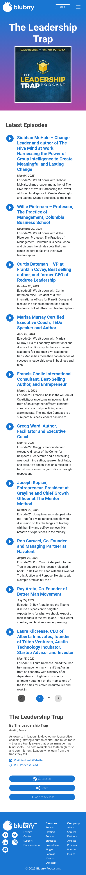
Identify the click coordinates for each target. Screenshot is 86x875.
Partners (72, 836)
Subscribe (42, 779)
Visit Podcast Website (25, 760)
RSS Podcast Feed (23, 765)
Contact (28, 836)
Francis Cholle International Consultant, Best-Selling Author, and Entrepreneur (44, 379)
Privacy (28, 831)
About (70, 827)
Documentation (32, 845)
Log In (62, 7)
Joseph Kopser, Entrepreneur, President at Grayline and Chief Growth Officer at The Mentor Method (43, 493)
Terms (27, 827)
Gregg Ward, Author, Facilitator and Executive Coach (41, 431)
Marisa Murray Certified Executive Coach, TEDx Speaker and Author (40, 322)
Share (42, 788)
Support (28, 840)
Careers (71, 831)
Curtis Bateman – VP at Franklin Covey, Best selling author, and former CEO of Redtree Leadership (44, 272)
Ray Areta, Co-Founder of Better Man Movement (42, 591)
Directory (51, 862)
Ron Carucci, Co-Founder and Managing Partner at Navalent (42, 546)
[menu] (78, 6)
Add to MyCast (42, 797)
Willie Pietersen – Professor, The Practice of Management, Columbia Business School (45, 214)
